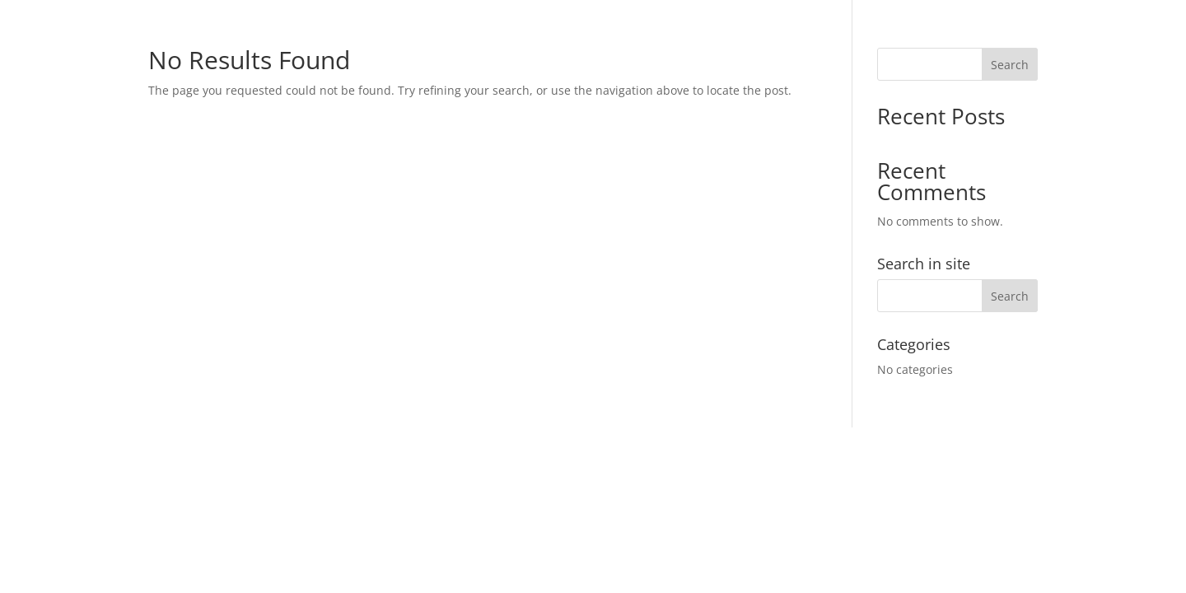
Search (1010, 64)
